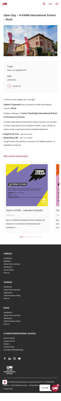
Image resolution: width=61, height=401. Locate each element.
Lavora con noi (9, 341)
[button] (44, 4)
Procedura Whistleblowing (13, 350)
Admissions (8, 267)
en (50, 4)
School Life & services (12, 264)
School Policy (9, 270)
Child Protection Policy (12, 296)
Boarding (7, 261)
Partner (6, 344)
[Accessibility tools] (4, 382)
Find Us (6, 273)
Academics (8, 258)
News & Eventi (9, 338)
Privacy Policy (9, 347)
